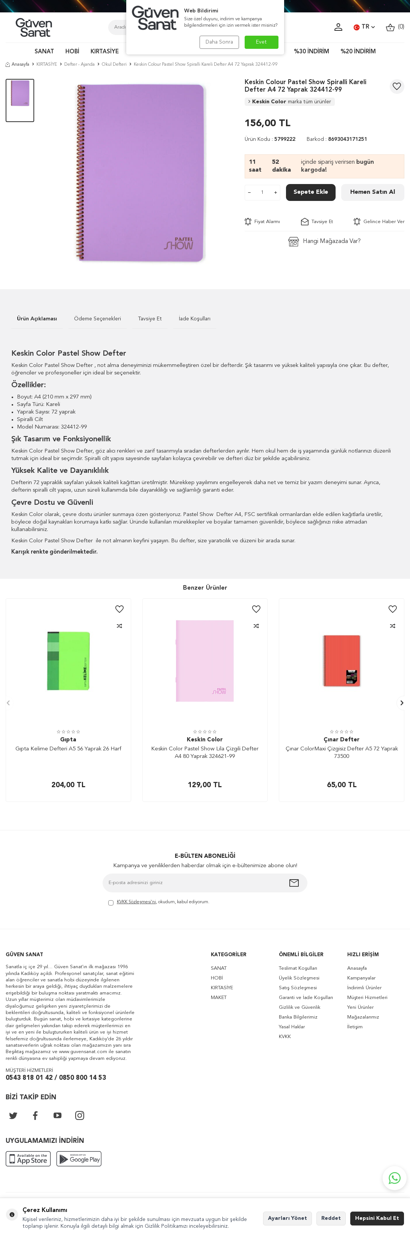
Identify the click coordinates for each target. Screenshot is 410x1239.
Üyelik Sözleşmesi (299, 978)
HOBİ (72, 52)
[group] (139, 173)
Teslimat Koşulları (298, 968)
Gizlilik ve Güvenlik (299, 1007)
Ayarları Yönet (287, 1218)
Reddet (331, 1218)
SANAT (44, 52)
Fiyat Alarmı (262, 221)
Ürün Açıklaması (37, 318)
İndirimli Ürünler (364, 987)
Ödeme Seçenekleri (97, 318)
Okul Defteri (114, 64)
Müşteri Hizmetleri (367, 997)
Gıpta (68, 740)
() (395, 27)
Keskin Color (289, 101)
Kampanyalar (361, 978)
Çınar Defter (342, 740)
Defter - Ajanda (79, 64)
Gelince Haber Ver (379, 221)
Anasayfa (17, 64)
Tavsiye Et (317, 221)
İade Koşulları (194, 318)
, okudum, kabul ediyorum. (158, 902)
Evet (261, 42)
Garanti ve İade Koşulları (306, 997)
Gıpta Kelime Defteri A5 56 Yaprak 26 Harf (68, 749)
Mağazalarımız (363, 1017)
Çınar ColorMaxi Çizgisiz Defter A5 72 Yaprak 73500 (342, 752)
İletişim (355, 1027)
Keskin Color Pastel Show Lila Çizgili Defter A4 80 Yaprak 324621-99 (205, 752)
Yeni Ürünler (360, 1007)
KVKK (285, 1036)
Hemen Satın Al (372, 192)
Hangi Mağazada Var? (324, 241)
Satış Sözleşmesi (298, 987)
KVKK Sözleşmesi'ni (136, 902)
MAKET (219, 997)
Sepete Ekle (311, 192)
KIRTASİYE (105, 52)
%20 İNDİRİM (358, 52)
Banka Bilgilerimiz (298, 1017)
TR (364, 27)
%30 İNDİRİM (311, 52)
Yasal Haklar (292, 1027)
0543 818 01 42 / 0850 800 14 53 (56, 1078)
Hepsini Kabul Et (377, 1218)
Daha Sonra (219, 42)
